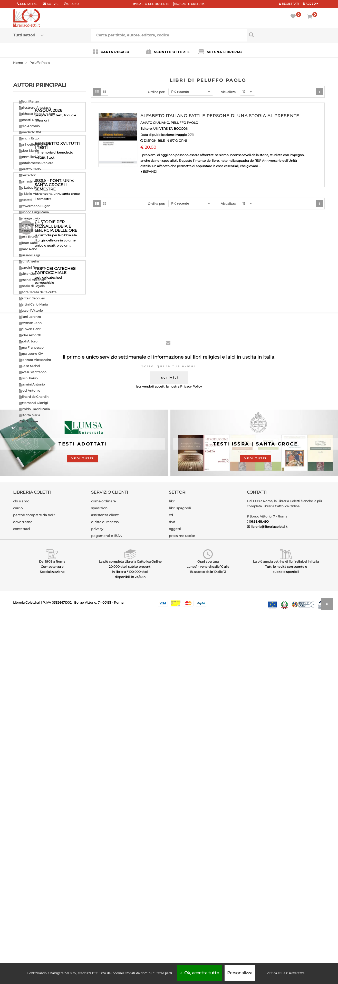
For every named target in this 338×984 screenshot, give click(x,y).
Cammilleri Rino (31, 157)
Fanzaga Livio (29, 218)
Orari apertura (208, 927)
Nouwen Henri (30, 329)
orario (73, 4)
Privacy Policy (191, 752)
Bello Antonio (29, 126)
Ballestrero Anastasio (35, 107)
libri (172, 867)
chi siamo (21, 867)
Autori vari (27, 427)
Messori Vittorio (31, 310)
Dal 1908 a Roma (52, 927)
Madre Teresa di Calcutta (37, 292)
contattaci (21, 895)
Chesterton (27, 175)
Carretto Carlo (30, 169)
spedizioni (100, 874)
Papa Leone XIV (31, 354)
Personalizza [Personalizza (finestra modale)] (239, 972)
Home (18, 63)
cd (171, 881)
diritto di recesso (105, 888)
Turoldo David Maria (34, 409)
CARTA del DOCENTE (151, 4)
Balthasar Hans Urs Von (37, 114)
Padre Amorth (30, 335)
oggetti (175, 895)
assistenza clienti (105, 881)
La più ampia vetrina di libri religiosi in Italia (286, 927)
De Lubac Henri (31, 187)
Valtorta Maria (29, 415)
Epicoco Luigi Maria (34, 212)
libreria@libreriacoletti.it (269, 893)
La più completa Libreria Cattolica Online (130, 927)
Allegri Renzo (29, 101)
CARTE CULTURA (189, 4)
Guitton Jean (28, 274)
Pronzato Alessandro (35, 360)
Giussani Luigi (29, 255)
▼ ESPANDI (148, 172)
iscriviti (168, 743)
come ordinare (103, 867)
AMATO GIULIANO (154, 123)
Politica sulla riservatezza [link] (284, 973)
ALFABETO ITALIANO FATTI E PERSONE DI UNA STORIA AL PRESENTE (219, 115)
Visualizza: (228, 92)
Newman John (30, 323)
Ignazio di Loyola (32, 286)
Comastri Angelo (32, 181)
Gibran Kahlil (28, 243)
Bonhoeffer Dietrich (34, 144)
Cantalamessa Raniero (36, 163)
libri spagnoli (180, 874)
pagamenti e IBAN (106, 902)
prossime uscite (182, 902)
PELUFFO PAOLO (184, 123)
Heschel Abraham (32, 280)
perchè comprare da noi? (34, 881)
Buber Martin (29, 151)
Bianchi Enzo (29, 138)
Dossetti (25, 200)
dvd (172, 888)
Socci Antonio (29, 390)
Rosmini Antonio (32, 384)
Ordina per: (156, 92)
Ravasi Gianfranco (32, 372)
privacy (97, 895)
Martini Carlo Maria (33, 304)
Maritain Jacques (32, 298)
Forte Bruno (28, 237)
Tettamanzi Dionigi (33, 403)
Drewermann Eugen (34, 206)
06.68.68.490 (259, 887)
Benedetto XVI (30, 132)
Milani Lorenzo (30, 317)
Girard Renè (28, 249)
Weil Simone (28, 421)
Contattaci (29, 4)
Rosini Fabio (28, 378)
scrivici (53, 4)
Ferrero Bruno (30, 230)
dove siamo (22, 888)
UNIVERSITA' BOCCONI (171, 128)
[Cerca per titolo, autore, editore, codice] (286, 34)
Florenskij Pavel (31, 224)
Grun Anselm (29, 261)
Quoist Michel (29, 366)
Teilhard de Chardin (34, 397)
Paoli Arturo (28, 341)
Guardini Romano (32, 267)
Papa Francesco (31, 347)
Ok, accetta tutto (199, 972)
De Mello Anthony (32, 194)
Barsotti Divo (29, 120)
